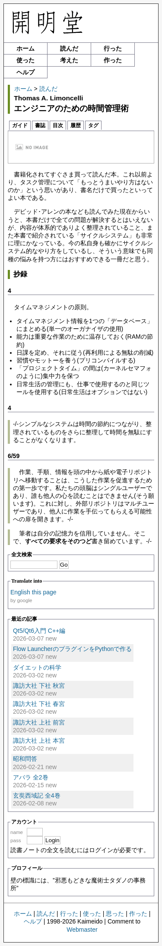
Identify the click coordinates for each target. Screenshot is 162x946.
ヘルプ (25, 72)
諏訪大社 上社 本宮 (39, 740)
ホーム (25, 48)
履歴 (75, 125)
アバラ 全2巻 (30, 777)
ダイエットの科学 (37, 667)
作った (113, 60)
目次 (58, 125)
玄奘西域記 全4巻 (36, 795)
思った (115, 913)
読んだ (69, 48)
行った (113, 48)
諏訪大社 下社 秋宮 (39, 685)
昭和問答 (25, 758)
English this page (33, 592)
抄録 (20, 274)
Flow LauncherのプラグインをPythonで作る (72, 648)
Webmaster (82, 929)
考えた (69, 60)
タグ (93, 125)
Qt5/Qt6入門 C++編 (39, 630)
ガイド (20, 125)
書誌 (40, 125)
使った (25, 60)
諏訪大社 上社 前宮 (39, 722)
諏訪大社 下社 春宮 (39, 703)
